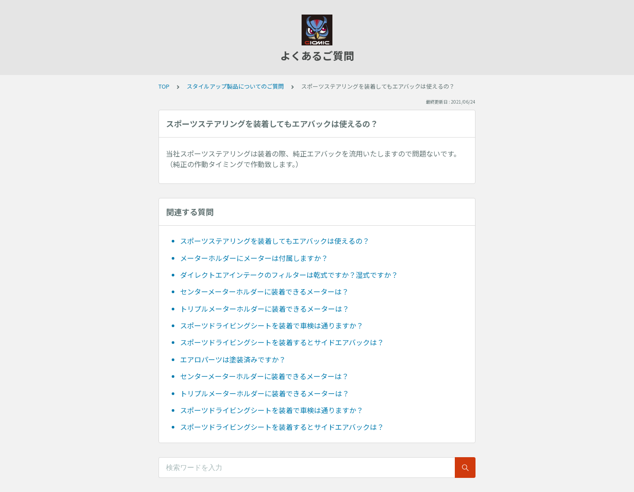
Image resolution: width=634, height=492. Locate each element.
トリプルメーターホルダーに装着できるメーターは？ (264, 308)
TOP (164, 86)
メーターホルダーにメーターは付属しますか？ (254, 258)
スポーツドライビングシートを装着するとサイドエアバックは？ (282, 342)
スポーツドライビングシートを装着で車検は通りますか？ (271, 325)
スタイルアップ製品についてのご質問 (235, 86)
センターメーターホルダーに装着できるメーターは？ (264, 291)
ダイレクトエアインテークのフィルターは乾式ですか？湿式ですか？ (289, 274)
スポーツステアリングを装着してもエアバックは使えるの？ (274, 240)
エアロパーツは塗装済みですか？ (233, 359)
